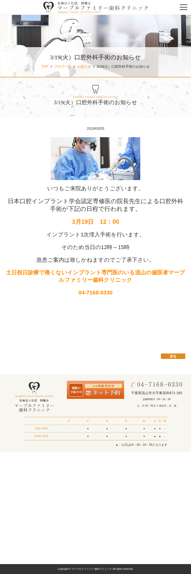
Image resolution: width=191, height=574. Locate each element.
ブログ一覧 (62, 66)
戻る (173, 356)
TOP (44, 66)
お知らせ (84, 66)
